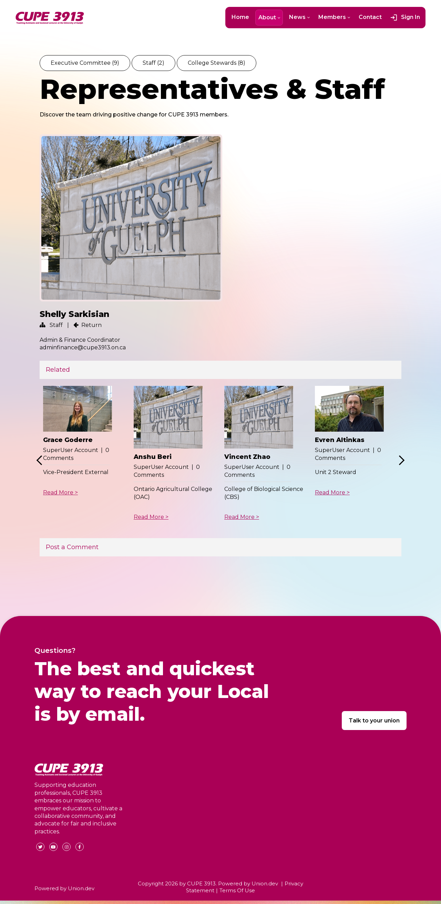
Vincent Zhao (247, 457)
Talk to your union (374, 720)
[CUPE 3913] (50, 17)
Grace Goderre (68, 440)
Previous (41, 460)
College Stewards (216, 63)
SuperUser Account (70, 450)
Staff (153, 63)
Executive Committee (85, 63)
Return (91, 325)
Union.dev (81, 888)
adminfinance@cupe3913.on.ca (83, 347)
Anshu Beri (153, 457)
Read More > (60, 492)
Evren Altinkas (340, 440)
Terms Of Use (237, 890)
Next (399, 460)
